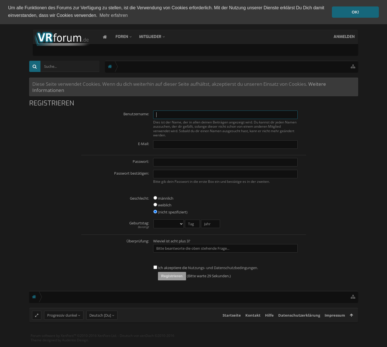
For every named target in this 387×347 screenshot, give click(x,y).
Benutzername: (136, 113)
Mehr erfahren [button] (113, 15)
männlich (163, 197)
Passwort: (141, 160)
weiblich (162, 204)
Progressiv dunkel (62, 325)
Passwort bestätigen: (131, 172)
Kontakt (253, 325)
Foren (127, 36)
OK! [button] (355, 12)
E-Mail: (143, 142)
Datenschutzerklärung (299, 325)
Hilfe (269, 325)
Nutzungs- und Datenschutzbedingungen (222, 266)
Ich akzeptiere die (170, 266)
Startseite (232, 325)
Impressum (335, 325)
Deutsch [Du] (100, 325)
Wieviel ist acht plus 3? (171, 240)
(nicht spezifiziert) (170, 211)
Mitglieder (156, 36)
